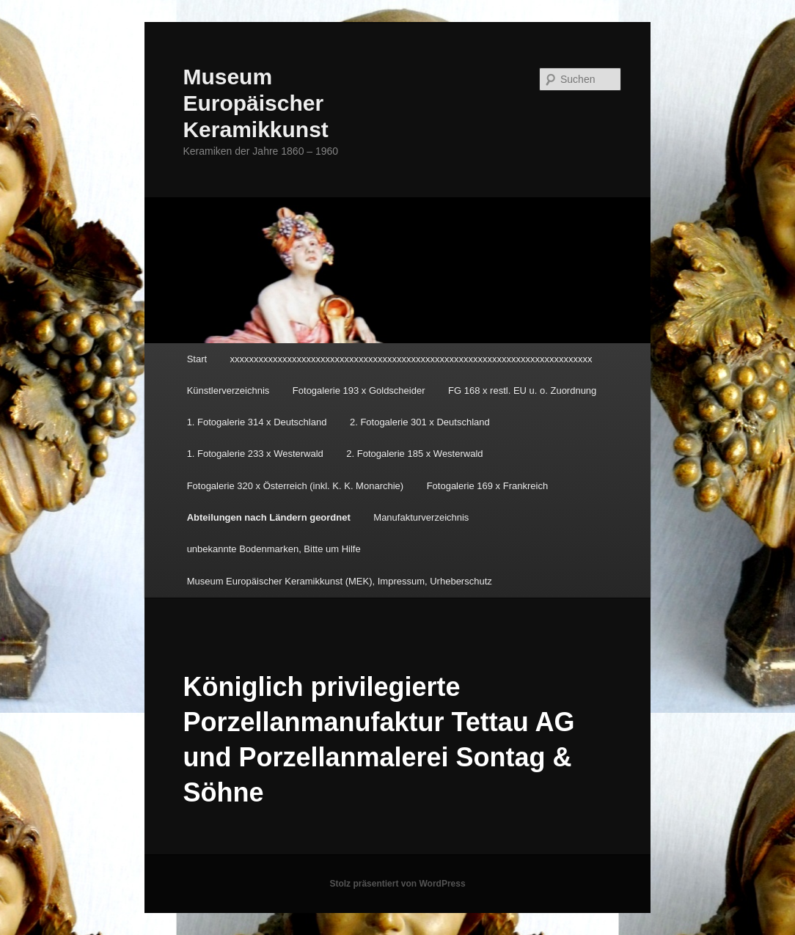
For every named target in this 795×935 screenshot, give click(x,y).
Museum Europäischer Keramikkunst (255, 103)
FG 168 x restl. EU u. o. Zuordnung (522, 390)
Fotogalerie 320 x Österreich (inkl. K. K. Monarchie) (295, 485)
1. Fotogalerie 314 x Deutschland (257, 422)
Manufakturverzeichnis (421, 517)
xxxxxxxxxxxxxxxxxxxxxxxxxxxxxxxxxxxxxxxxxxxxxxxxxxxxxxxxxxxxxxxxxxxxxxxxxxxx (411, 358)
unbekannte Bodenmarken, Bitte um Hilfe (274, 548)
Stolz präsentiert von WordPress (397, 884)
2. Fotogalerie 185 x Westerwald (414, 453)
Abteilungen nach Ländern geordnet (269, 517)
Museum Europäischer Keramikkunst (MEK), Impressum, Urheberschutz (339, 581)
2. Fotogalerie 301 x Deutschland (420, 422)
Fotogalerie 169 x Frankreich (487, 485)
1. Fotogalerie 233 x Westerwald (255, 453)
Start (197, 358)
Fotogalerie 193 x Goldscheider (359, 390)
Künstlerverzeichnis (228, 390)
